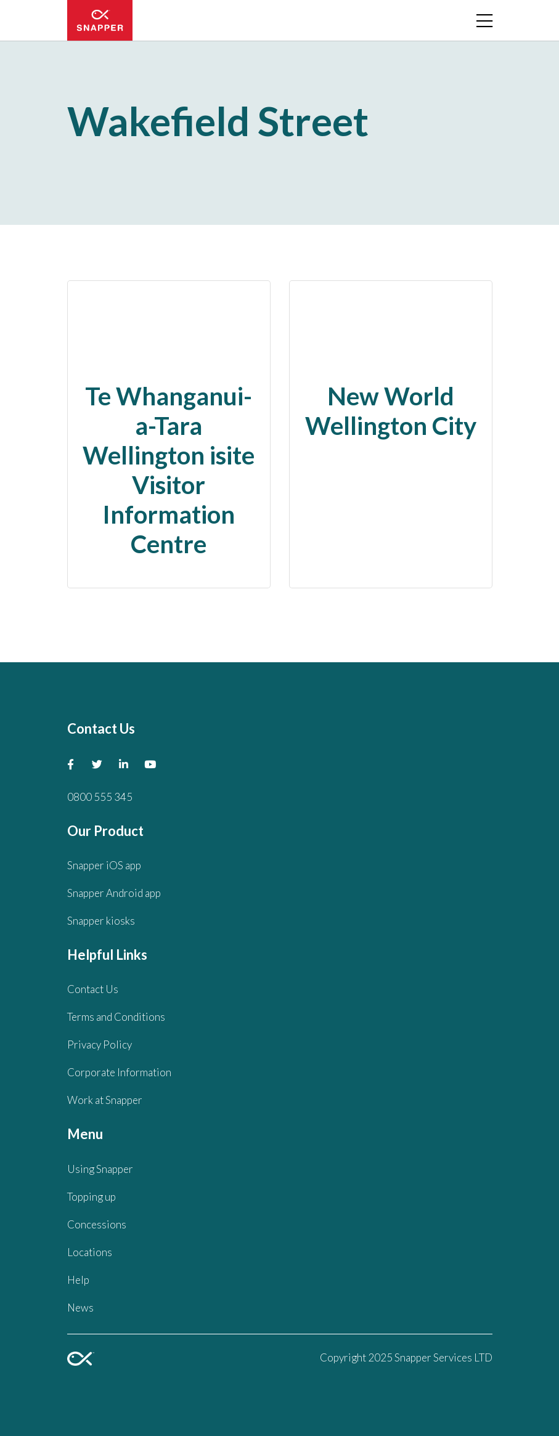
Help (78, 1279)
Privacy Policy (99, 1044)
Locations (89, 1252)
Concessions (96, 1224)
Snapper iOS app (104, 865)
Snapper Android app (114, 892)
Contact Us (92, 989)
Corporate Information (119, 1072)
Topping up (91, 1196)
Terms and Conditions (116, 1016)
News (80, 1307)
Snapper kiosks (101, 920)
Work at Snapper (104, 1099)
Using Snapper (100, 1168)
